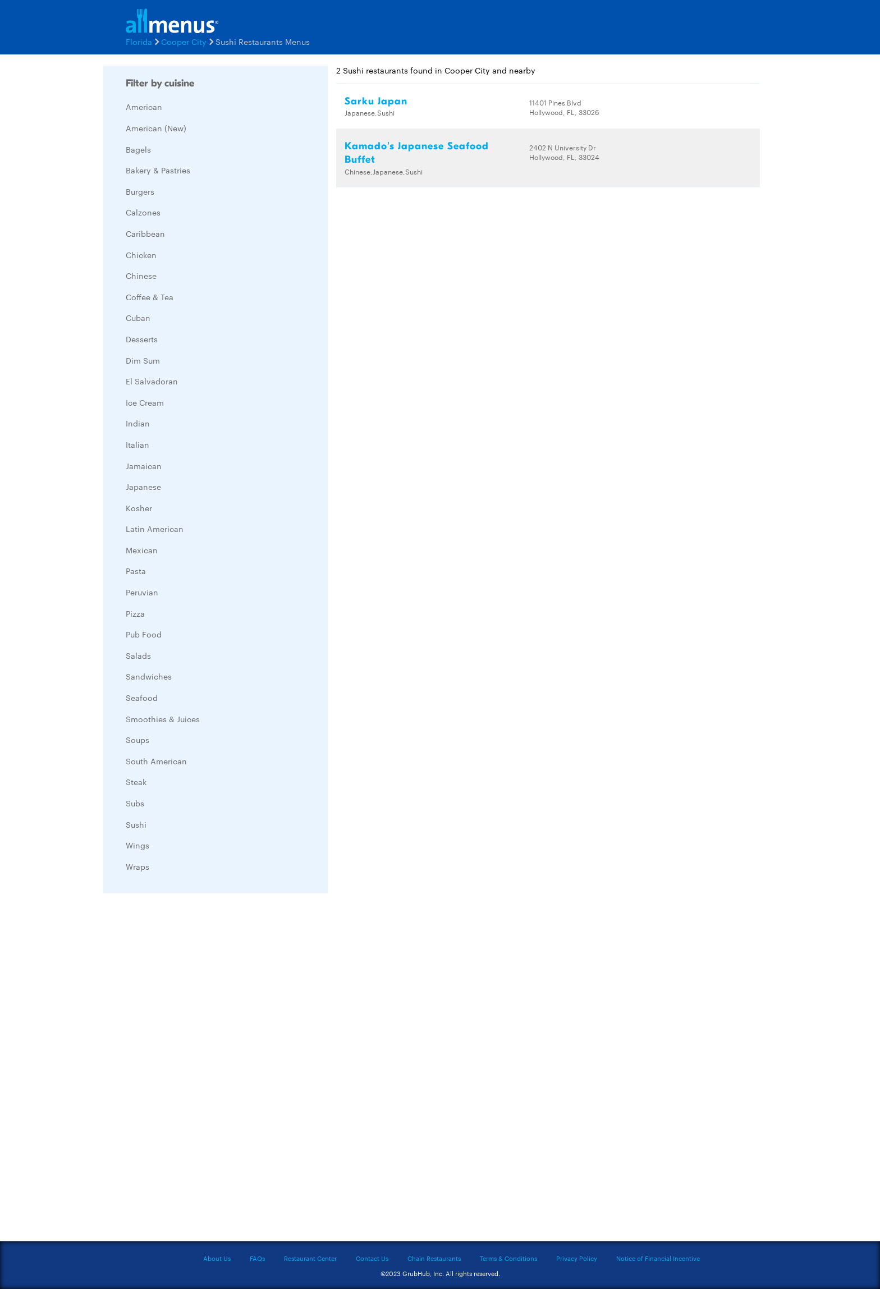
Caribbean (145, 233)
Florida (139, 41)
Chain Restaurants (434, 1258)
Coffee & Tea (149, 296)
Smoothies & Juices (163, 718)
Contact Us (372, 1258)
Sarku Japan (376, 101)
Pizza (135, 613)
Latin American (155, 528)
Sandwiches (149, 676)
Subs (135, 803)
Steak (136, 781)
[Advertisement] (187, 1070)
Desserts (142, 339)
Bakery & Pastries (158, 170)
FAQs (257, 1258)
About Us (217, 1258)
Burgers (140, 191)
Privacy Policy (576, 1258)
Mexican (142, 550)
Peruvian (142, 592)
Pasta (136, 570)
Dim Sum (143, 360)
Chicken (141, 254)
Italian (137, 444)
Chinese (141, 275)
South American (156, 761)
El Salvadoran (152, 381)
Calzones (143, 212)
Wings (137, 845)
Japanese (143, 486)
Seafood (142, 697)
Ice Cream (145, 402)
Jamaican (144, 465)
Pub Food (144, 634)
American (144, 106)
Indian (138, 423)
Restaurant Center (310, 1258)
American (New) (156, 128)
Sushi (136, 824)
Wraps (137, 866)
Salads (138, 655)
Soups (137, 739)
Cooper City (184, 41)
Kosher (139, 507)
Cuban (138, 317)
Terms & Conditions (508, 1258)
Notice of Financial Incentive (658, 1258)
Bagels (138, 149)
